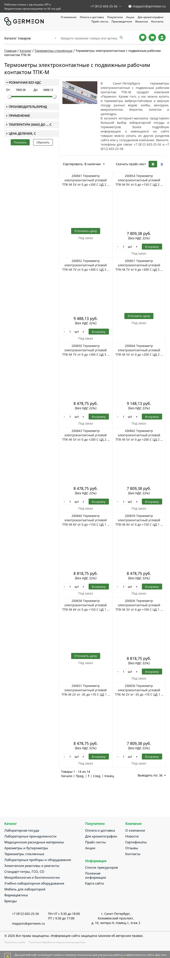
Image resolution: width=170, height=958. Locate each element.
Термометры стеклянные (24, 854)
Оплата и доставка (92, 17)
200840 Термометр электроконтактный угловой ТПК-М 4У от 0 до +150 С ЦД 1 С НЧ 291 (85, 520)
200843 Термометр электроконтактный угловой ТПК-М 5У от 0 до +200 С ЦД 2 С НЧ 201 (85, 435)
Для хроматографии (150, 17)
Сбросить (43, 142)
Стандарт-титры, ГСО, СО (24, 871)
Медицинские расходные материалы (34, 842)
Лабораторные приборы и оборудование (37, 860)
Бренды (10, 901)
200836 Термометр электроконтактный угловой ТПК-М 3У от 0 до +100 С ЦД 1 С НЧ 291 (138, 605)
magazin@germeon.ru (149, 6)
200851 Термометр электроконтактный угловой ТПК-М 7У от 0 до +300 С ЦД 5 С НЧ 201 (138, 265)
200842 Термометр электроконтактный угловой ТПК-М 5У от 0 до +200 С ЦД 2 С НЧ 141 (138, 435)
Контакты (157, 21)
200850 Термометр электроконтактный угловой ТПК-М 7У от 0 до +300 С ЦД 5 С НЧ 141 (85, 350)
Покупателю (115, 17)
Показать (20, 142)
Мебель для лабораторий (24, 889)
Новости (132, 836)
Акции (130, 17)
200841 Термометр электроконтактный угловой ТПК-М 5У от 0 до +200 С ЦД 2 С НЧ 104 (85, 180)
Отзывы (131, 848)
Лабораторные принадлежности (30, 836)
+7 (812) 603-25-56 (103, 6)
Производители (122, 21)
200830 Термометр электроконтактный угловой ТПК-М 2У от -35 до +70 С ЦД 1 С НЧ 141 (139, 690)
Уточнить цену (85, 231)
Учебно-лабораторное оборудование (34, 883)
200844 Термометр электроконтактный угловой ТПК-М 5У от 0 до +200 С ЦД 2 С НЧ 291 (138, 350)
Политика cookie (15, 942)
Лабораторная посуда (21, 830)
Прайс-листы (99, 21)
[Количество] (123, 247)
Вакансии (141, 21)
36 (162, 775)
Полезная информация (95, 875)
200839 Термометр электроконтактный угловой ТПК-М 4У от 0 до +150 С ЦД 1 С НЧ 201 (138, 520)
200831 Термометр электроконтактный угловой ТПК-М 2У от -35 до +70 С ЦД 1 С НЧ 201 (86, 690)
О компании (69, 17)
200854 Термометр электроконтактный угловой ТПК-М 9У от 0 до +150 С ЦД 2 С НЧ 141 (138, 180)
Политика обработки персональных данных (57, 942)
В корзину (152, 247)
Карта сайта (94, 883)
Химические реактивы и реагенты (31, 865)
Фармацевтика (16, 895)
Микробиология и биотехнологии (32, 877)
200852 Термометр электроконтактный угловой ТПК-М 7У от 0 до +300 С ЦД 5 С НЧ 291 (85, 265)
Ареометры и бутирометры (26, 848)
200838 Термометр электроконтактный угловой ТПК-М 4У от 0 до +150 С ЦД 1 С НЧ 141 (85, 605)
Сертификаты (136, 842)
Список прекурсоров (101, 867)
